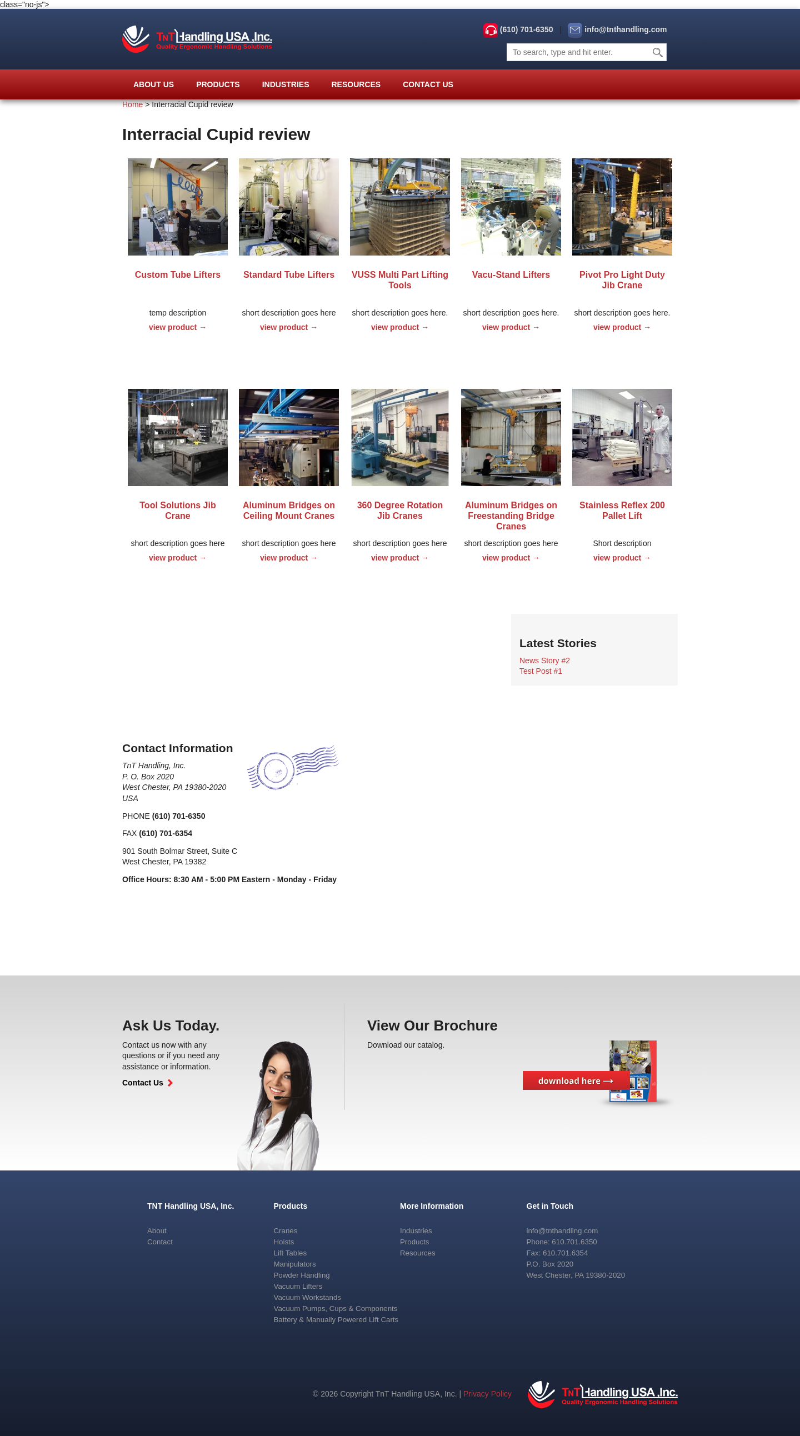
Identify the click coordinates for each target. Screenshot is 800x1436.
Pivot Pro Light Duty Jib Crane (622, 280)
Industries (285, 84)
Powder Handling (302, 1275)
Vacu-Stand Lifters (511, 274)
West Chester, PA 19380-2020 (576, 1275)
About (157, 1231)
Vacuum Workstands (307, 1297)
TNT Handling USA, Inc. (190, 1206)
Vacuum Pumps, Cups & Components (336, 1308)
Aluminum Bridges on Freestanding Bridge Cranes (511, 516)
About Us (153, 84)
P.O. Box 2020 (550, 1264)
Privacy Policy (487, 1393)
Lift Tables (290, 1253)
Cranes (286, 1231)
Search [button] (658, 52)
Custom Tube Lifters (178, 274)
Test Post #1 (540, 671)
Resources (356, 84)
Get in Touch (550, 1206)
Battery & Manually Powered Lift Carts (336, 1319)
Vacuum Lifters (298, 1286)
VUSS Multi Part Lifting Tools (400, 280)
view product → (178, 327)
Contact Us (428, 84)
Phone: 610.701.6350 (562, 1242)
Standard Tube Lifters (288, 274)
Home (132, 104)
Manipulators (295, 1264)
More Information (431, 1206)
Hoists (284, 1242)
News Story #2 (544, 660)
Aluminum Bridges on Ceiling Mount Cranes (289, 511)
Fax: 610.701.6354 (557, 1253)
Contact (160, 1242)
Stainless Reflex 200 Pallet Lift (622, 511)
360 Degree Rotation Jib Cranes (400, 511)
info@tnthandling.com (625, 29)
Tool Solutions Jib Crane (177, 511)
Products (218, 84)
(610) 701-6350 (526, 29)
